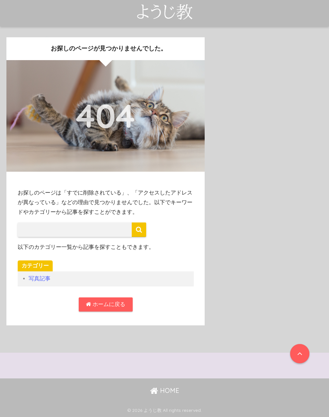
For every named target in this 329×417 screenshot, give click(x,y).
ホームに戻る (105, 304)
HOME (164, 390)
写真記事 (39, 279)
